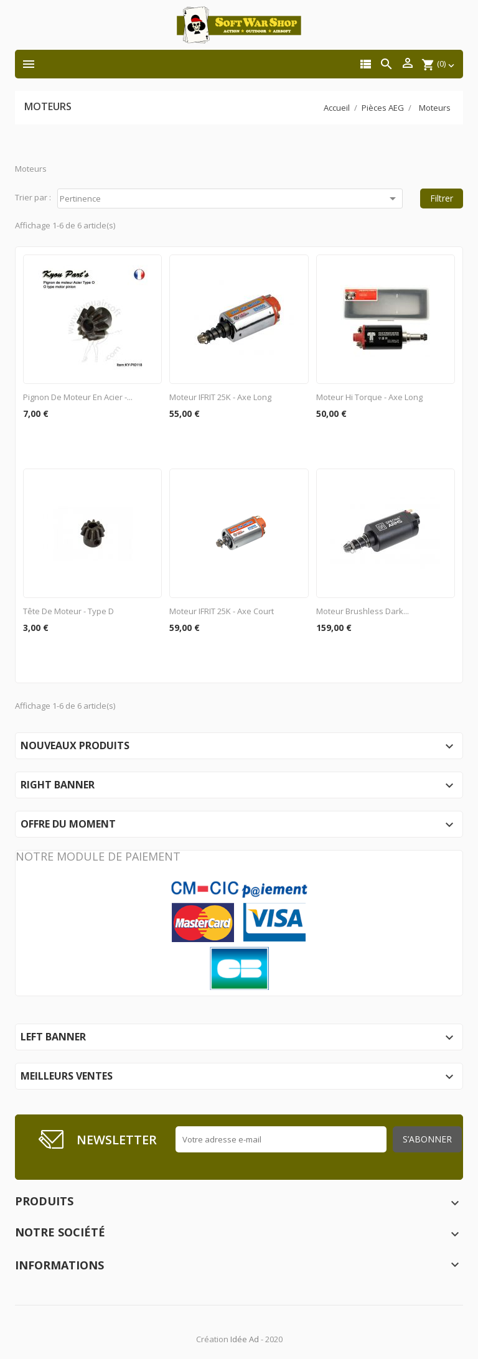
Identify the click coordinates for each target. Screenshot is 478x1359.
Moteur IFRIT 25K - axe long (220, 397)
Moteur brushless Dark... (362, 611)
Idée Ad (244, 1339)
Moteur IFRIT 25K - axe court (221, 611)
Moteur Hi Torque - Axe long (369, 397)
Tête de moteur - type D (68, 611)
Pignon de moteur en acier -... (78, 397)
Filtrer (441, 198)
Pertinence (230, 198)
